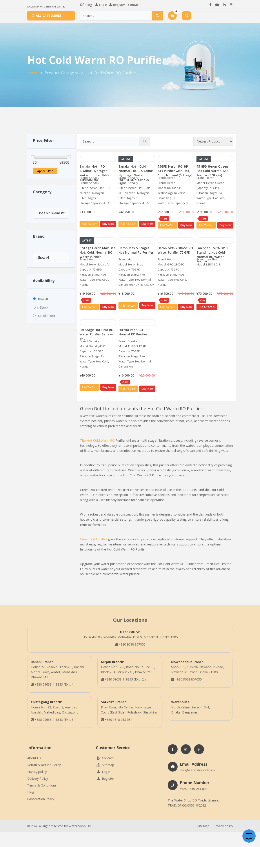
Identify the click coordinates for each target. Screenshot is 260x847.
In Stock (42, 307)
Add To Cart (89, 224)
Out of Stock (45, 316)
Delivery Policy (37, 778)
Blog (86, 5)
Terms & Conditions (41, 785)
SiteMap (105, 765)
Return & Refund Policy (44, 765)
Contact (134, 5)
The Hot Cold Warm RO (97, 440)
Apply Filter (45, 171)
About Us (34, 758)
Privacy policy (37, 772)
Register (119, 5)
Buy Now (108, 224)
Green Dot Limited (93, 539)
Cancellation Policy (40, 799)
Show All (42, 299)
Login (103, 5)
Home (32, 73)
